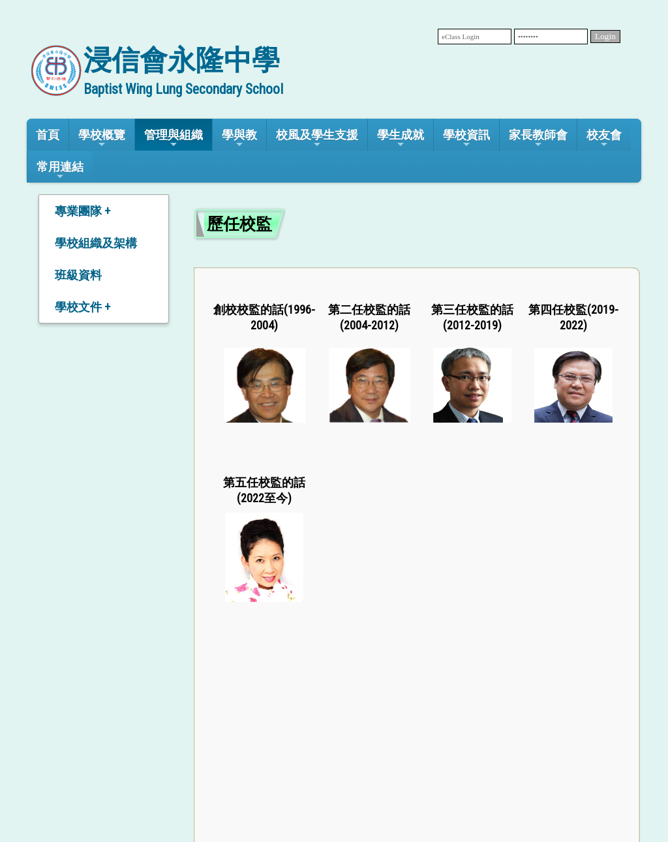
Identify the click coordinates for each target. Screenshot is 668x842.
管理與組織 (173, 138)
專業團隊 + (82, 211)
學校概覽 (101, 138)
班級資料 (78, 275)
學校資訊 (466, 138)
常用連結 (60, 170)
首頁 (47, 135)
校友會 (604, 138)
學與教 (239, 138)
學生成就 (400, 138)
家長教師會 (538, 138)
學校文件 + (82, 307)
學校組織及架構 (96, 243)
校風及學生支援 (317, 138)
